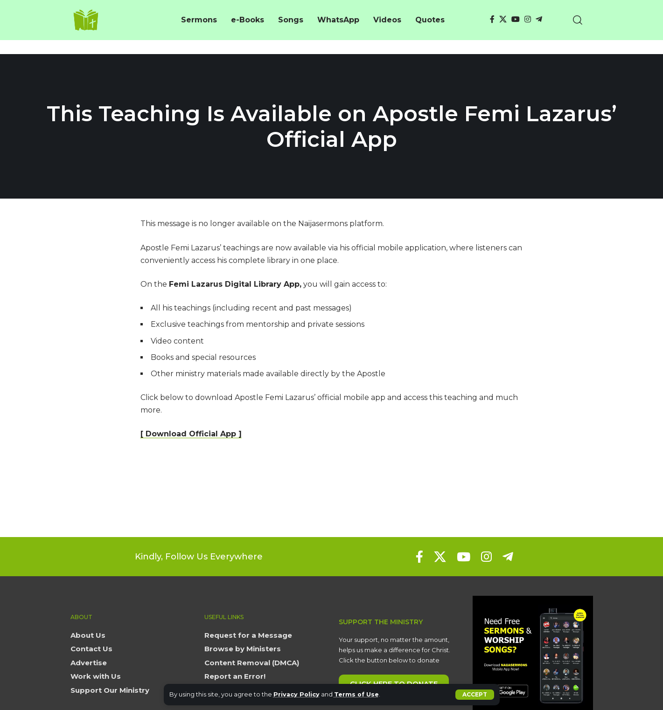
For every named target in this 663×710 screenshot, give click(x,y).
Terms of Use (357, 694)
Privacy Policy (297, 694)
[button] (474, 694)
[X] (503, 19)
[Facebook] (492, 19)
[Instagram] (527, 19)
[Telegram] (538, 19)
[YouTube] (515, 19)
